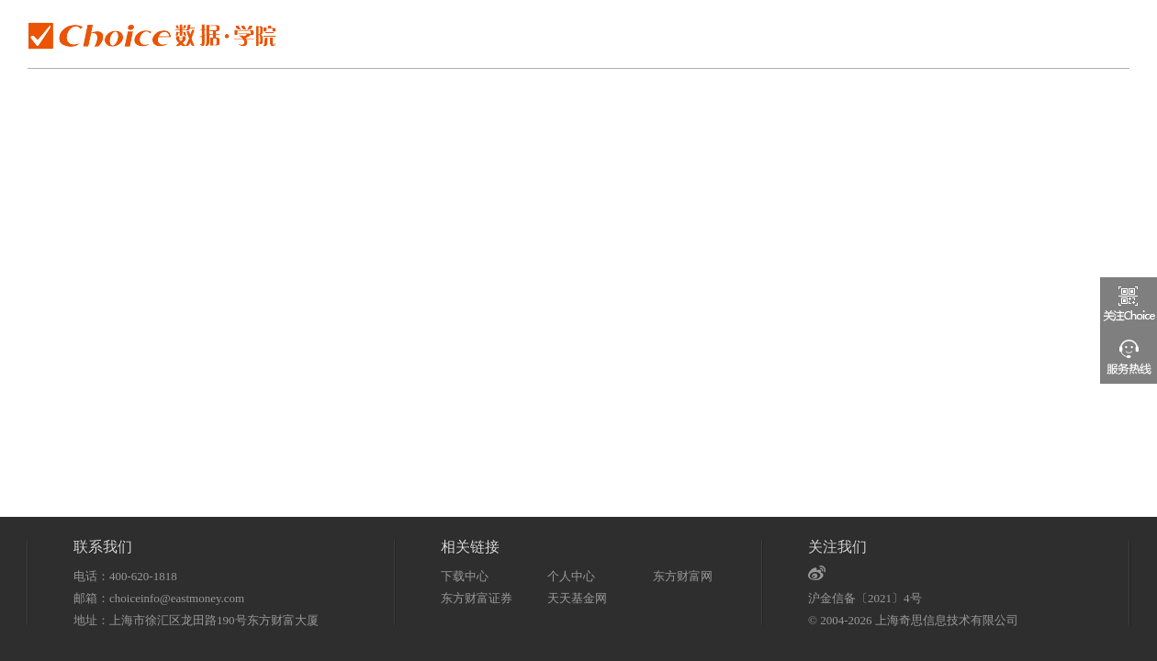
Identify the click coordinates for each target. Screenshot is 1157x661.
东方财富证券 (476, 598)
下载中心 (465, 576)
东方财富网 (683, 576)
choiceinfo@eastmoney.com (176, 598)
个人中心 (571, 576)
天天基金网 (577, 598)
